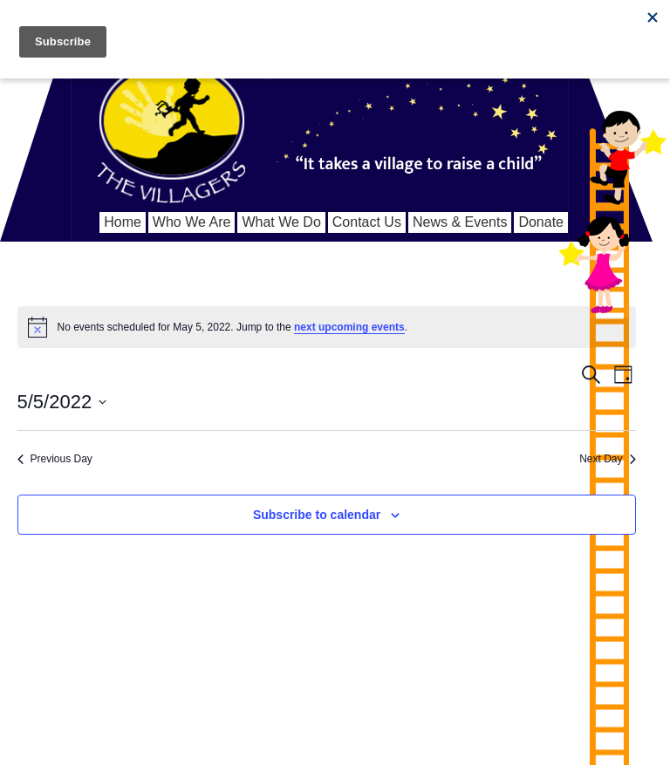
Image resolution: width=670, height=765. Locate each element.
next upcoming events (349, 327)
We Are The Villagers (171, 122)
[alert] (326, 327)
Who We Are (192, 222)
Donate (541, 222)
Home (122, 222)
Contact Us (366, 222)
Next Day (607, 459)
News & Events (460, 222)
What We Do (281, 222)
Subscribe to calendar (316, 515)
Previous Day (54, 459)
